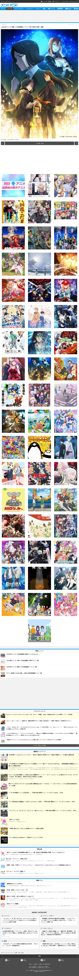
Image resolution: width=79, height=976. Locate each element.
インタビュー (29, 8)
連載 (44, 941)
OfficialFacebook (24, 960)
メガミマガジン (68, 8)
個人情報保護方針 (46, 964)
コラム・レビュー (48, 928)
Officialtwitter (44, 960)
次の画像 (76, 143)
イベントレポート (19, 8)
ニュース (9, 8)
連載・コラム (51, 8)
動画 (44, 8)
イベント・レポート (48, 915)
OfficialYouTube (62, 960)
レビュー (38, 8)
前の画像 (2, 143)
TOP (39, 956)
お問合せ (30, 964)
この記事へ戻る (39, 143)
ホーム (3, 8)
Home (9, 960)
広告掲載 (35, 964)
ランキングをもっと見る (39, 745)
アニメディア (60, 8)
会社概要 (40, 964)
